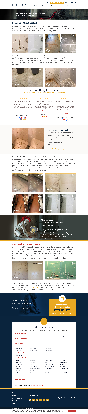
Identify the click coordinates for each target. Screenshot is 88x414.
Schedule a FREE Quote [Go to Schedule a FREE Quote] (57, 2)
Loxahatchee (33, 377)
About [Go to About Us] (58, 6)
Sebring (62, 336)
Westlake (62, 377)
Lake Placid (33, 336)
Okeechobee (19, 355)
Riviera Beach (63, 362)
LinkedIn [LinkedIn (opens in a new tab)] (44, 400)
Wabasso (62, 341)
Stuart (61, 346)
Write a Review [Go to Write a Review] (47, 2)
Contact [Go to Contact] (73, 6)
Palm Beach (48, 373)
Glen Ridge (18, 370)
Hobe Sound (19, 348)
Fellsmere (18, 341)
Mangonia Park (49, 364)
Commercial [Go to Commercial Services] (46, 6)
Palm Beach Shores (50, 377)
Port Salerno (48, 348)
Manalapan (48, 362)
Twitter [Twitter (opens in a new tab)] (37, 400)
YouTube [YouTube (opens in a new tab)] (40, 400)
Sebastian (32, 341)
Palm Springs (63, 360)
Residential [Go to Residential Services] (37, 6)
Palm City (47, 346)
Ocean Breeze (33, 350)
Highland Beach (20, 377)
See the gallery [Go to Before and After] (58, 149)
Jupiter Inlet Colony (35, 366)
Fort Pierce (18, 382)
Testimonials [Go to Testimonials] (65, 6)
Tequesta (62, 370)
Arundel (18, 346)
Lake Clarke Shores (35, 368)
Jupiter (32, 364)
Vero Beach (48, 341)
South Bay (62, 366)
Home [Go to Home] (14, 393)
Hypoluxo (32, 360)
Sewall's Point (48, 350)
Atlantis (17, 360)
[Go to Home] (22, 5)
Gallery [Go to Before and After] (53, 6)
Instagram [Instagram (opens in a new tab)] (30, 400)
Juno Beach (33, 362)
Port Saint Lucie (34, 382)
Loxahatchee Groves (50, 360)
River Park (47, 382)
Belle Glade (18, 362)
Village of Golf (63, 373)
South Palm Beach (64, 368)
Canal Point (18, 366)
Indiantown (18, 350)
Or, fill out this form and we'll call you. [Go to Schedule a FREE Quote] (62, 313)
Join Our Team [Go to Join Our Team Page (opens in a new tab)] (34, 395)
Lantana (32, 373)
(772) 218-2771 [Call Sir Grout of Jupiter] (70, 2)
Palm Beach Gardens (50, 375)
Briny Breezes (19, 364)
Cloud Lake (18, 368)
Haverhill (18, 375)
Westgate (62, 375)
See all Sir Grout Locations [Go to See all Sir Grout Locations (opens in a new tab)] (37, 385)
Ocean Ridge (48, 368)
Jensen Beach (33, 346)
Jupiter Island (33, 348)
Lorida (46, 336)
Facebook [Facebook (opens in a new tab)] (33, 400)
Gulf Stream (19, 373)
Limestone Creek (34, 375)
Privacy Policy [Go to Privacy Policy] (54, 410)
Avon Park (18, 336)
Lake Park (32, 370)
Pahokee (47, 370)
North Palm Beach (49, 366)
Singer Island (63, 364)
